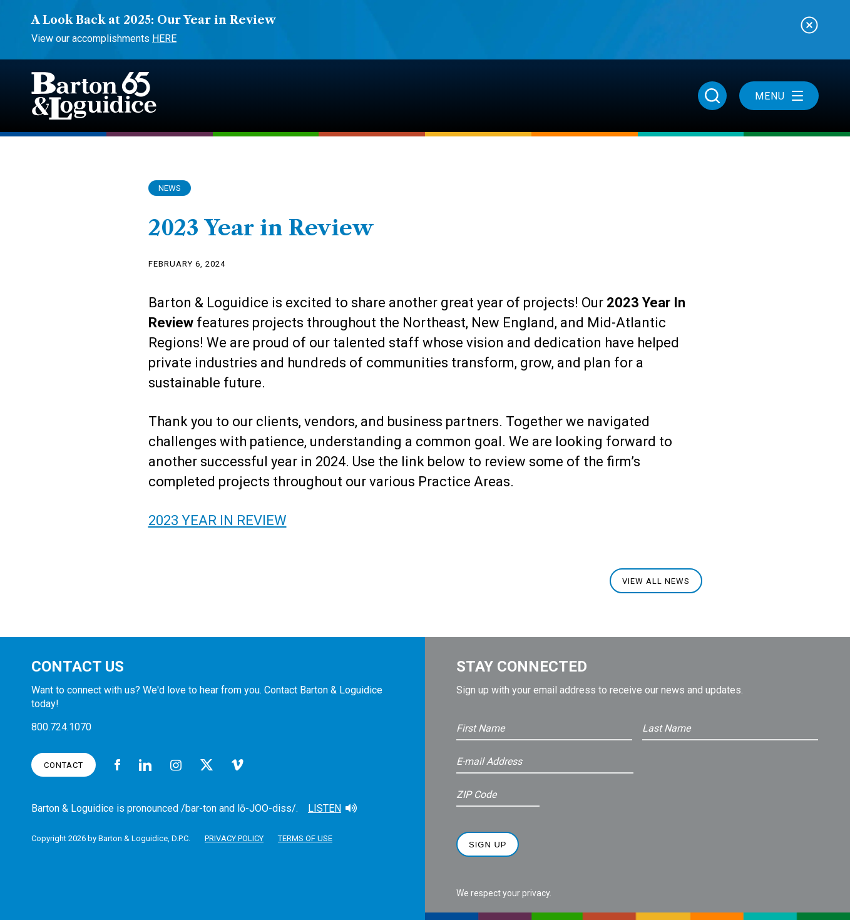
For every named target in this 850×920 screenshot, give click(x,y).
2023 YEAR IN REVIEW (217, 520)
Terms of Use (305, 838)
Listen (324, 808)
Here (164, 38)
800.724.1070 (61, 727)
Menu (779, 96)
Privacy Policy (234, 838)
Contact (63, 765)
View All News (656, 581)
